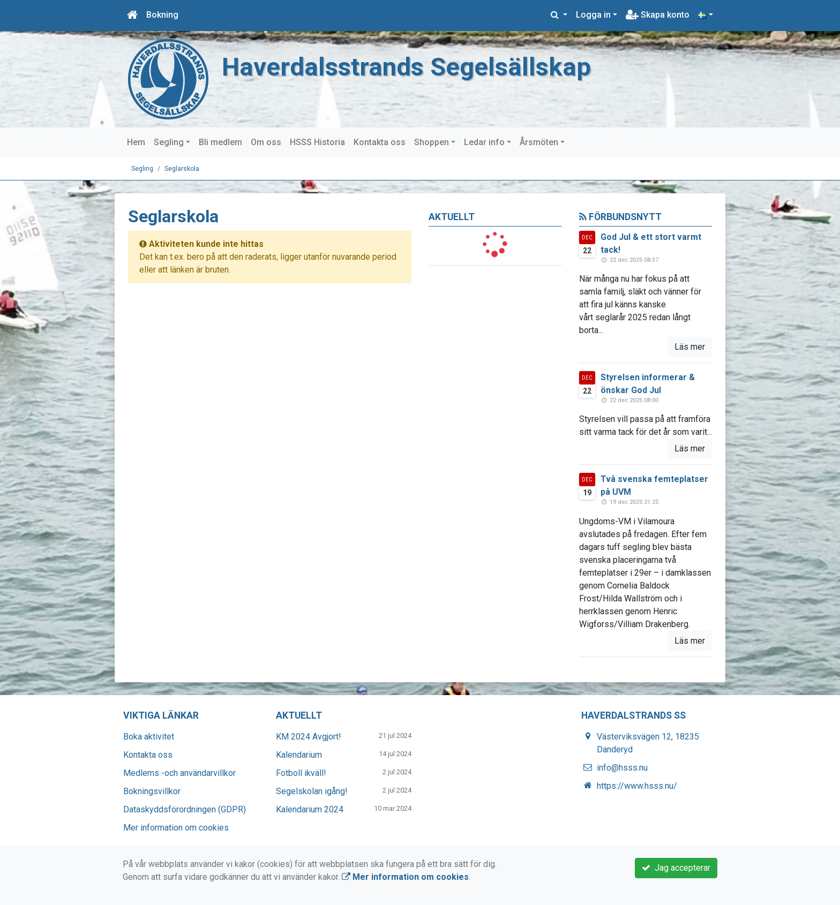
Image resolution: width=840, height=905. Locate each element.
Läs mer (689, 347)
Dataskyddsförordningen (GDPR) (184, 809)
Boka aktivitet (148, 736)
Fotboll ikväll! (301, 773)
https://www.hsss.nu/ (637, 786)
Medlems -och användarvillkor (179, 773)
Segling (169, 142)
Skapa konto (657, 15)
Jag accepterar (676, 868)
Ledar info (484, 142)
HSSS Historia (317, 142)
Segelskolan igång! (312, 791)
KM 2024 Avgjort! (308, 736)
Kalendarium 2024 (309, 809)
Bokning (162, 15)
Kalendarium (299, 755)
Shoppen (431, 142)
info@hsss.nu (622, 768)
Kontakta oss (380, 142)
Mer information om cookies (176, 828)
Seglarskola (181, 168)
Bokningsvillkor (152, 791)
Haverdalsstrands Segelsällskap (406, 66)
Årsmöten (539, 142)
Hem (136, 142)
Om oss (266, 142)
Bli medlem (220, 142)
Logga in (593, 15)
